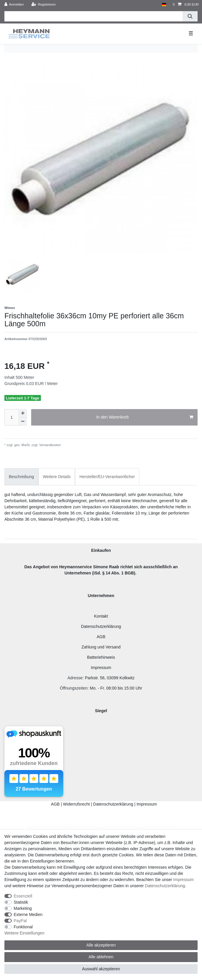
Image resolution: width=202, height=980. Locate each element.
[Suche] (190, 16)
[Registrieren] (43, 4)
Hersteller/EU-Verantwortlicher (107, 476)
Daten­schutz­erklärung (165, 885)
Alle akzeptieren (101, 945)
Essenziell (23, 896)
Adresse (74, 677)
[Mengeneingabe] (11, 417)
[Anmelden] (14, 4)
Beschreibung (21, 476)
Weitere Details (57, 476)
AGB (101, 636)
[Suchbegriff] (93, 16)
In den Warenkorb (144, 417)
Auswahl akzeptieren (101, 968)
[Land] (163, 4)
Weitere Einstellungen (24, 933)
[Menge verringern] (23, 421)
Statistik (21, 902)
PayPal (20, 920)
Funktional (23, 926)
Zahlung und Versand (101, 647)
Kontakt (101, 616)
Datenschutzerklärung (101, 626)
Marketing (23, 908)
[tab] (21, 476)
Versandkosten (49, 445)
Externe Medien (28, 914)
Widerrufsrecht (76, 804)
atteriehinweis (102, 657)
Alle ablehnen (101, 956)
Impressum (101, 667)
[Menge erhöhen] (23, 413)
